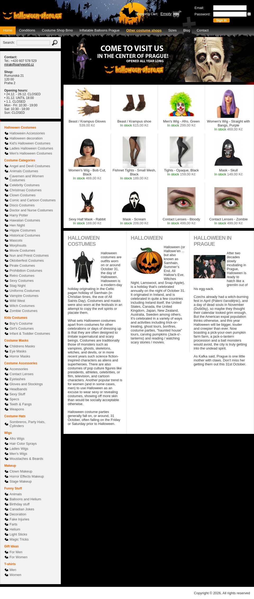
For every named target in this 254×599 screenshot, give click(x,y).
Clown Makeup (21, 471)
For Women (19, 557)
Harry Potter (19, 215)
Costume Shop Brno (57, 30)
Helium (15, 529)
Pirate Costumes (22, 265)
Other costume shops (144, 30)
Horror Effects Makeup (27, 476)
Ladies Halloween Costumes (31, 148)
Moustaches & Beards (26, 459)
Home (7, 30)
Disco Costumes (22, 205)
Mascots (16, 240)
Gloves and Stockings (26, 384)
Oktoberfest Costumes (27, 260)
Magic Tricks (19, 539)
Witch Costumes (22, 306)
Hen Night (17, 225)
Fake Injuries (19, 519)
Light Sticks (18, 534)
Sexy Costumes (22, 281)
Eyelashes (17, 379)
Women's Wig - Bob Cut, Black (87, 174)
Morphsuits (18, 245)
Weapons (17, 409)
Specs (14, 399)
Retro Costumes (22, 276)
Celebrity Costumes (24, 185)
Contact (202, 30)
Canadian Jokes (22, 509)
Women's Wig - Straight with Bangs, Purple (228, 125)
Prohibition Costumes (26, 271)
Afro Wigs (17, 439)
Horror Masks (20, 356)
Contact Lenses (21, 374)
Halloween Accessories (27, 133)
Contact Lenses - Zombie (228, 221)
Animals (16, 494)
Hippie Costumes (23, 230)
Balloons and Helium (25, 499)
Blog (186, 30)
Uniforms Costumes (25, 291)
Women (15, 575)
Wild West (17, 301)
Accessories (19, 369)
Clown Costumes (22, 195)
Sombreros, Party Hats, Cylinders (27, 424)
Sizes (172, 30)
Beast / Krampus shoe (134, 123)
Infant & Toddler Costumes (30, 333)
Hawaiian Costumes (25, 220)
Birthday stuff (20, 504)
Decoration (18, 514)
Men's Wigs (18, 454)
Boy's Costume (21, 323)
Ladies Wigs (19, 449)
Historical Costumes (25, 235)
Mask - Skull (228, 172)
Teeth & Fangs (21, 404)
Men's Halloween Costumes (31, 153)
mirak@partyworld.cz (19, 64)
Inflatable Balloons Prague (99, 30)
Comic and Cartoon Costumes (33, 200)
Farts (13, 524)
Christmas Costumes (26, 190)
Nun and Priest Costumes (29, 255)
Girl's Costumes (22, 328)
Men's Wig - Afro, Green (181, 123)
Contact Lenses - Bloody (181, 221)
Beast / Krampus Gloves (87, 123)
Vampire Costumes (24, 296)
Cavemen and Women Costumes (27, 178)
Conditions (27, 30)
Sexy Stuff (17, 394)
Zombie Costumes (23, 311)
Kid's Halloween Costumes (30, 143)
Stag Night (18, 286)
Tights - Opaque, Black (181, 172)
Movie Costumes (22, 250)
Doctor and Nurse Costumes (31, 210)
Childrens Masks (22, 346)
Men (13, 570)
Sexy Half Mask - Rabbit (87, 221)
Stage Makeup (21, 481)
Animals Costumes (24, 171)
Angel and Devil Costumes (30, 166)
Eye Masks (18, 351)
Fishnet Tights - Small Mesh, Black (134, 174)
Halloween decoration (26, 138)
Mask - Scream (134, 221)
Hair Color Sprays (23, 444)
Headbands (18, 389)
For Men (16, 552)
